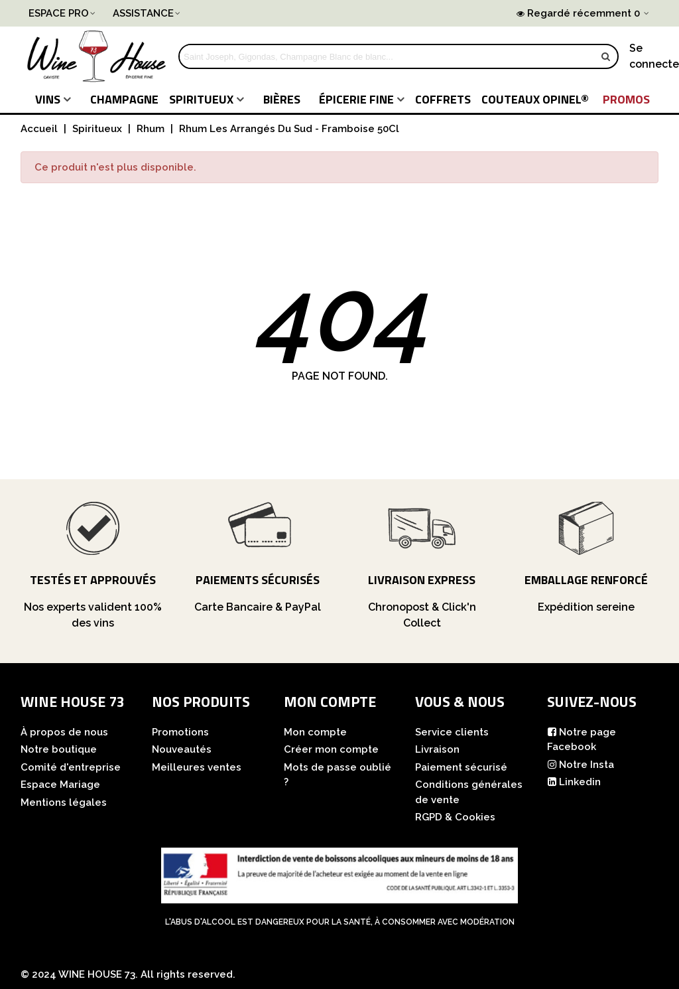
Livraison (437, 749)
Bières (281, 99)
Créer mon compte (331, 749)
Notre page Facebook (581, 739)
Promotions (180, 732)
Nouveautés (182, 749)
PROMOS (626, 99)
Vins (47, 99)
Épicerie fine (356, 99)
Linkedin (574, 782)
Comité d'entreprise (71, 767)
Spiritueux (201, 99)
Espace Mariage (60, 785)
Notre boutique (59, 749)
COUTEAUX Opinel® (535, 99)
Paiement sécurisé (461, 767)
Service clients (452, 732)
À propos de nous (64, 732)
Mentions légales (64, 802)
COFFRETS (443, 99)
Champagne (124, 99)
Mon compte (315, 732)
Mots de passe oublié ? (337, 775)
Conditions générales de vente (469, 792)
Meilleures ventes (196, 767)
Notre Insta (580, 765)
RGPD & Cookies (455, 817)
